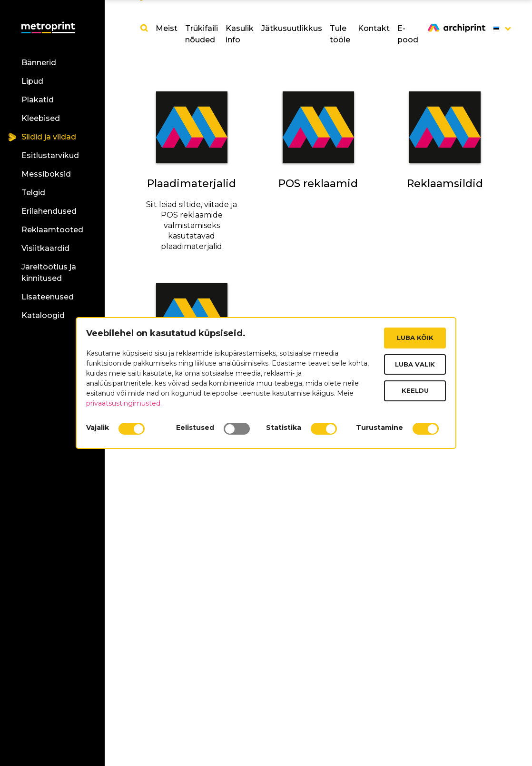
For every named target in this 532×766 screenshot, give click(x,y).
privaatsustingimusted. (124, 403)
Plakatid (37, 99)
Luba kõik (415, 337)
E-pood (407, 34)
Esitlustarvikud (50, 155)
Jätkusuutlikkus (291, 28)
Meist (166, 28)
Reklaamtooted (52, 229)
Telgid (33, 192)
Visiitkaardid (45, 248)
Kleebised (40, 118)
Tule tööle (340, 34)
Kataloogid (43, 315)
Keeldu (415, 390)
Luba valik (415, 364)
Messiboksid (46, 174)
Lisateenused (47, 296)
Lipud (32, 81)
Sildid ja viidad (48, 136)
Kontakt (374, 28)
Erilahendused (49, 211)
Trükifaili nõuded (201, 34)
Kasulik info (240, 34)
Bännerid (38, 62)
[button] (496, 28)
